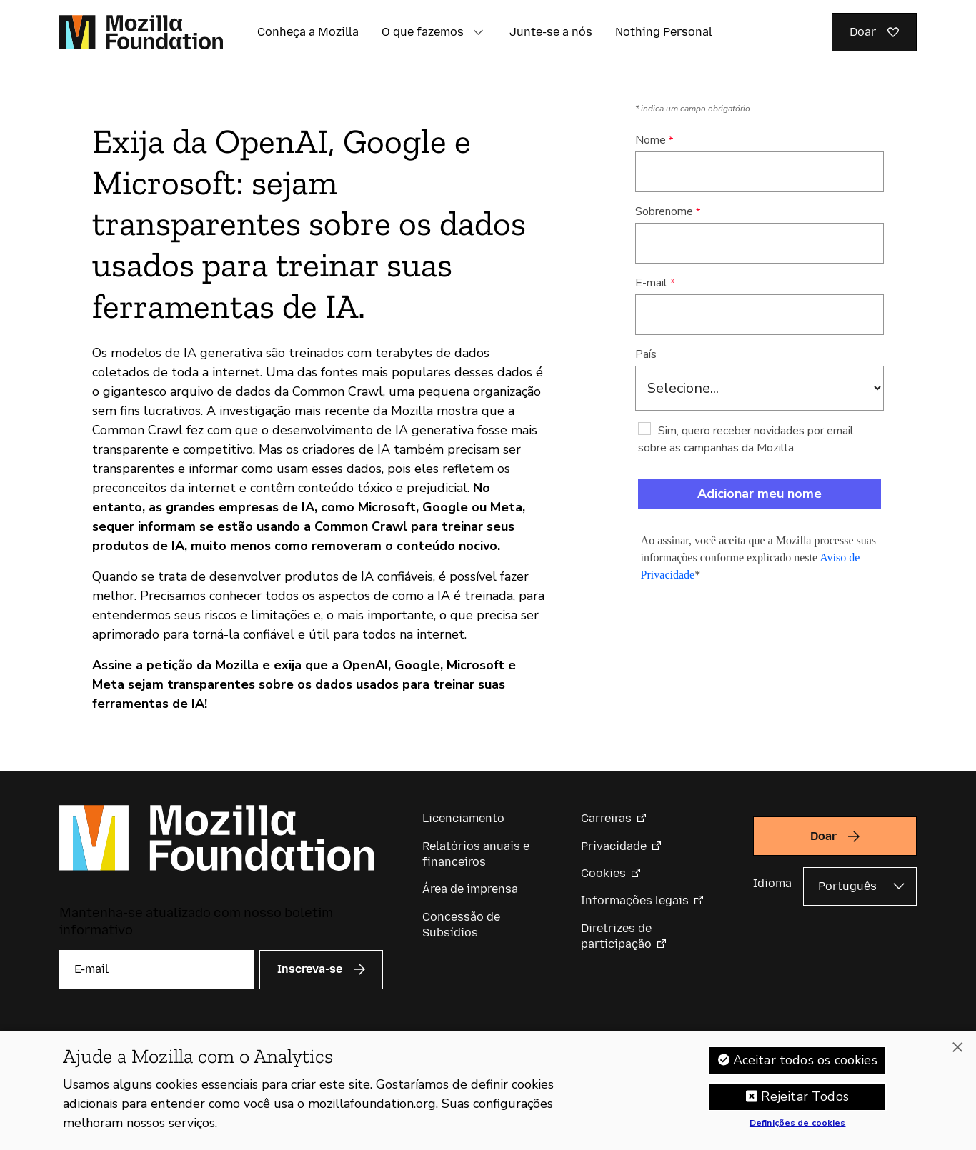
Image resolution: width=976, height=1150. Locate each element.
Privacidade (614, 846)
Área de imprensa (470, 889)
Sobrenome (664, 211)
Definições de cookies (798, 1126)
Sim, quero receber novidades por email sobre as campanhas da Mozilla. (746, 439)
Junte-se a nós (550, 32)
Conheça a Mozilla (308, 32)
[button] (478, 32)
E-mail (651, 283)
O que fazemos (423, 32)
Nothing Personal (663, 32)
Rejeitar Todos (805, 1098)
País (646, 354)
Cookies (603, 873)
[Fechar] (957, 1049)
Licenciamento (463, 818)
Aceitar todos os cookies (805, 1062)
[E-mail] (156, 969)
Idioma (772, 883)
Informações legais (635, 900)
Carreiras (606, 818)
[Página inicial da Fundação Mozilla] (141, 32)
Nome (650, 140)
